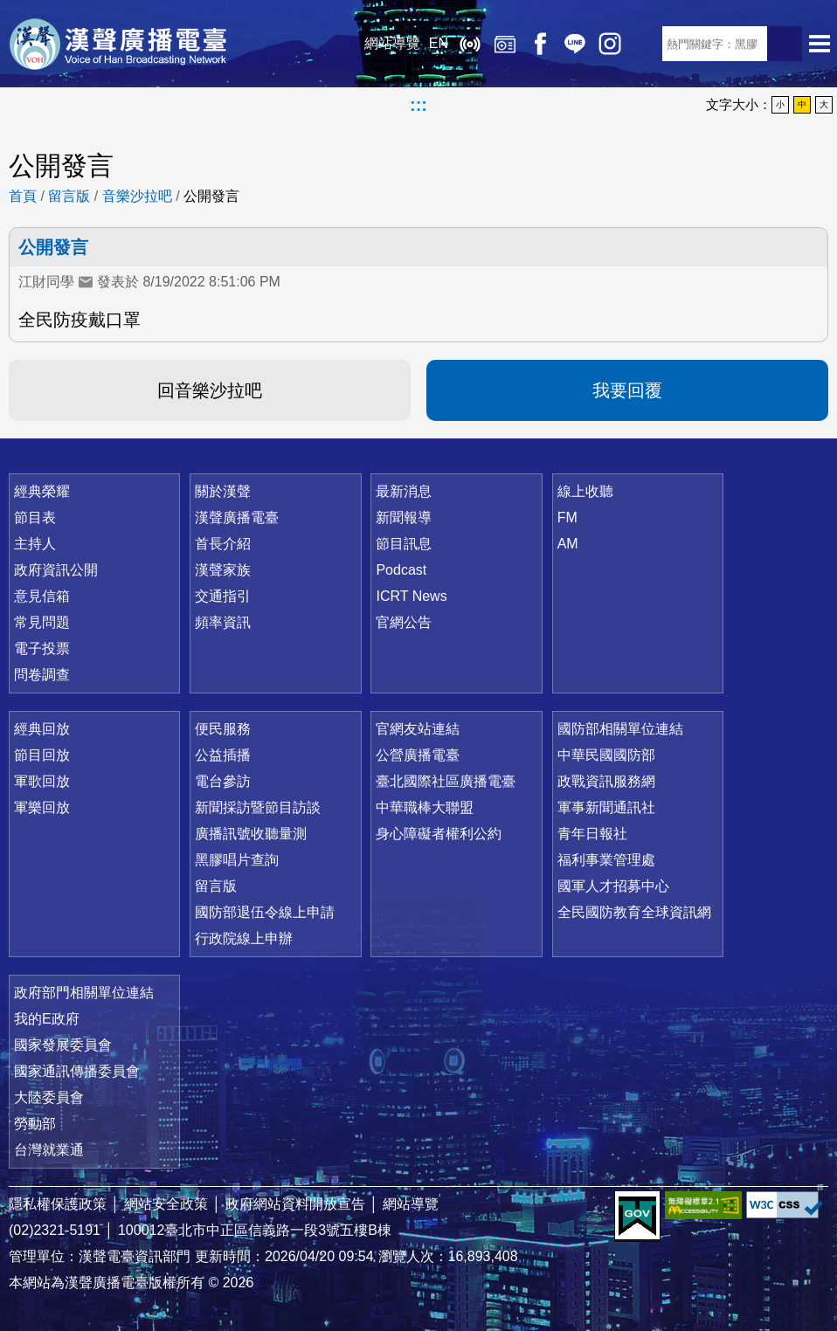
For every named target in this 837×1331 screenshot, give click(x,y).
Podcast (401, 569)
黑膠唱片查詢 (237, 859)
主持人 (35, 543)
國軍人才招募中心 (613, 886)
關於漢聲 (223, 491)
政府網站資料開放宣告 (295, 1204)
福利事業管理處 (606, 859)
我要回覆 (627, 390)
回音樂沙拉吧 (209, 390)
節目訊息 (404, 543)
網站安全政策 (166, 1204)
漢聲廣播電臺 (118, 43)
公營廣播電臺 (418, 755)
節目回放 (42, 755)
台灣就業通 (49, 1149)
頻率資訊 (223, 622)
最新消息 (404, 491)
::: (418, 104)
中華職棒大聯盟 (425, 807)
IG (609, 43)
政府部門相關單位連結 (84, 992)
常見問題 (42, 622)
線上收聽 (470, 43)
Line (574, 43)
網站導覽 (392, 43)
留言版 (69, 196)
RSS (644, 43)
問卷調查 (42, 674)
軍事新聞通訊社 (606, 807)
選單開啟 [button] (819, 43)
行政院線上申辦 (244, 938)
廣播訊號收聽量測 (251, 833)
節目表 (35, 517)
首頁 (23, 196)
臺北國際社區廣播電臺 (445, 781)
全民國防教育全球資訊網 (634, 912)
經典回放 (505, 43)
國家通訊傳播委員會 (77, 1071)
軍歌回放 (42, 781)
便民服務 (223, 728)
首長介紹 (223, 543)
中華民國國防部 (606, 755)
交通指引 (223, 596)
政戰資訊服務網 (606, 781)
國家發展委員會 (63, 1045)
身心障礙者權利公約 (439, 833)
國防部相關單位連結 (620, 728)
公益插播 (223, 755)
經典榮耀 (42, 491)
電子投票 (42, 648)
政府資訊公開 (56, 569)
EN (438, 43)
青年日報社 (592, 833)
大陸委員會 (49, 1097)
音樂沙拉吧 (137, 196)
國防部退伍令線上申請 (265, 912)
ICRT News (411, 596)
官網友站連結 (418, 728)
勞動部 (35, 1123)
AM (567, 543)
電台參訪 (223, 781)
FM (567, 517)
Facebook (539, 43)
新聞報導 (404, 517)
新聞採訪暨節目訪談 (258, 807)
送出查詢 (784, 43)
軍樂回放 (42, 807)
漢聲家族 (223, 569)
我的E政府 (47, 1018)
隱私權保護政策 (58, 1204)
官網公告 (404, 622)
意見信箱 (42, 596)
